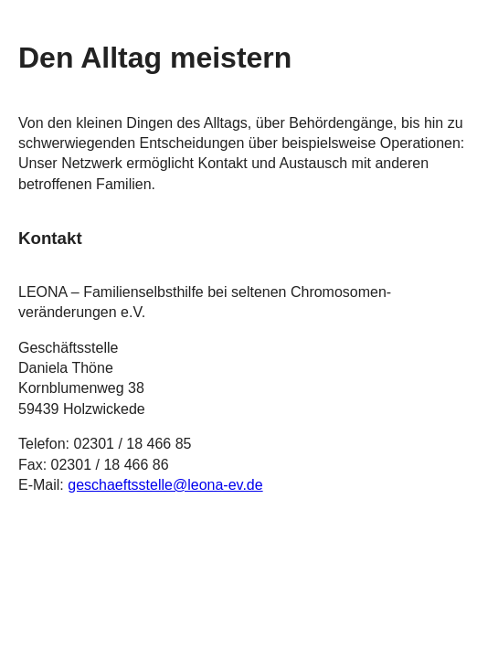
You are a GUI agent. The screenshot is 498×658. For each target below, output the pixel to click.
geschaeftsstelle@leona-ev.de (165, 485)
